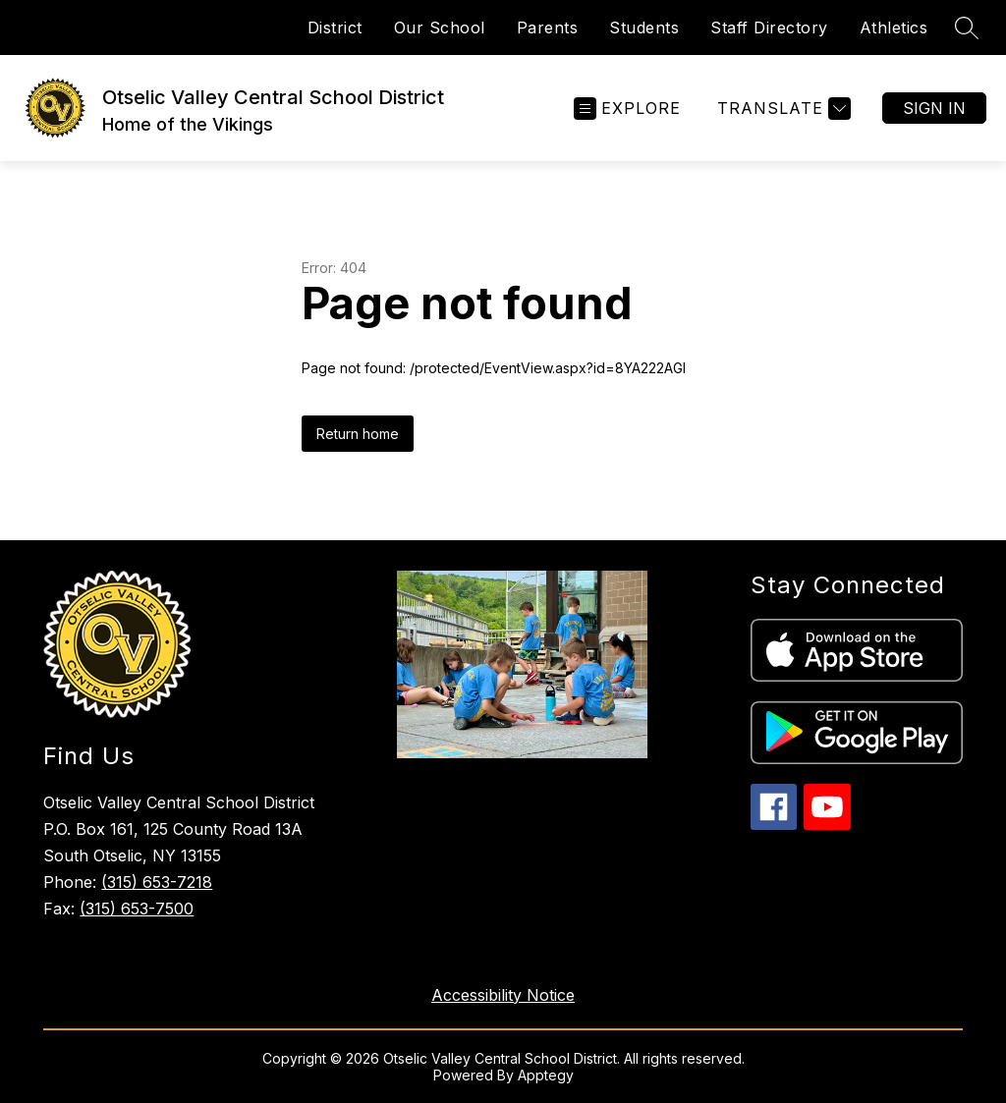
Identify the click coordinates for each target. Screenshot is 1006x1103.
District (335, 27)
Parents (548, 27)
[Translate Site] (781, 108)
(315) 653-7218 (156, 882)
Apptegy (546, 1075)
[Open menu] (627, 108)
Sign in (934, 108)
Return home (357, 433)
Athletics (894, 27)
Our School (439, 27)
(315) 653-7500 (137, 908)
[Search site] (966, 27)
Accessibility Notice (503, 995)
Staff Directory (769, 27)
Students (644, 27)
